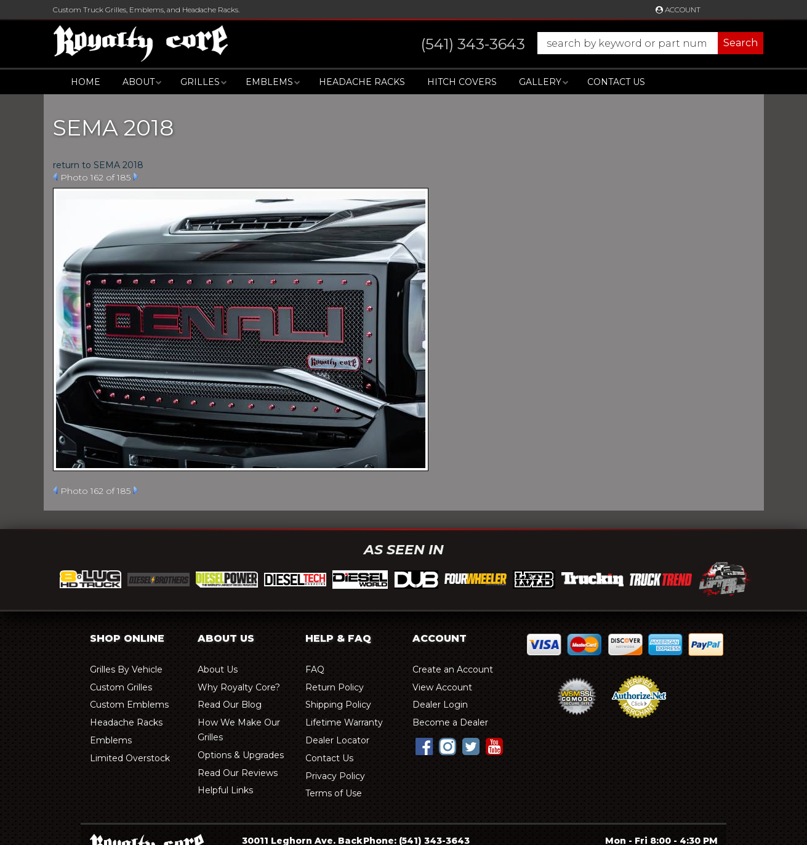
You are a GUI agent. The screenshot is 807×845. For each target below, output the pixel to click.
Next (136, 176)
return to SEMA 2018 (98, 165)
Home (85, 81)
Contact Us (616, 81)
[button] (580, 43)
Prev (55, 176)
